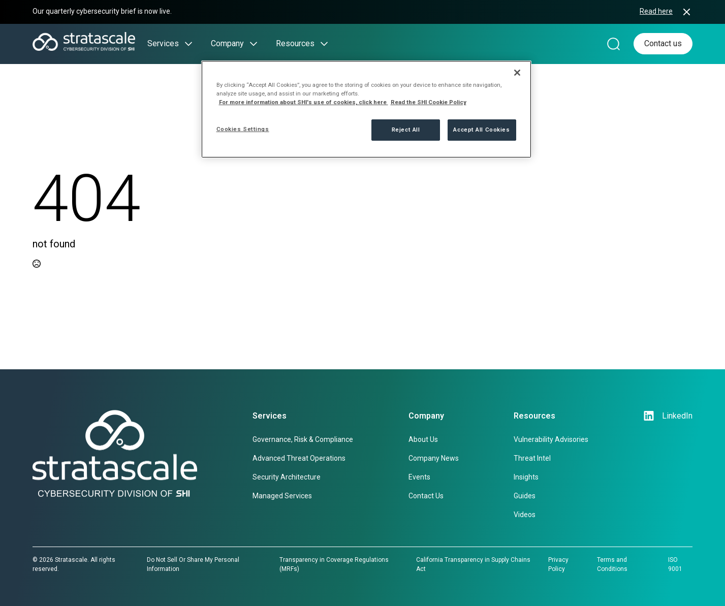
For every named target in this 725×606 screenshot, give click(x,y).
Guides (524, 496)
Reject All (406, 129)
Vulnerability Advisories (551, 439)
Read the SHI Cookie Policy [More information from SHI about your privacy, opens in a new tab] (428, 102)
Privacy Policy (558, 564)
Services (163, 43)
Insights (526, 477)
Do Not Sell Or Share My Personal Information (193, 564)
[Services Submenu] (185, 44)
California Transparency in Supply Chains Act (473, 564)
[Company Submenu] (250, 44)
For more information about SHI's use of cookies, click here (303, 102)
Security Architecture (287, 477)
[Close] (517, 72)
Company (227, 43)
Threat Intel (532, 458)
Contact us (663, 43)
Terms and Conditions (612, 564)
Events (419, 477)
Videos (524, 515)
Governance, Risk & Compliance (303, 439)
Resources (295, 43)
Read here (656, 11)
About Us (423, 439)
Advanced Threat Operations (299, 458)
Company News (433, 458)
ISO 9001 (675, 564)
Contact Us (426, 496)
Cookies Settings (242, 129)
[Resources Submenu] (321, 44)
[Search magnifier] (613, 43)
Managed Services (282, 496)
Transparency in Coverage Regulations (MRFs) (334, 564)
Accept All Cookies (481, 129)
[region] (366, 109)
